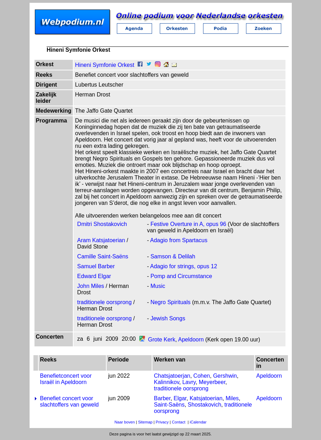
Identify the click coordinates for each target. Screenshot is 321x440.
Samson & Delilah (172, 256)
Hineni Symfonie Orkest (104, 65)
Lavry (189, 382)
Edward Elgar (94, 276)
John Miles (90, 286)
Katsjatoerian (206, 398)
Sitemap (145, 422)
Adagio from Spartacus (179, 240)
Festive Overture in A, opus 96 (188, 224)
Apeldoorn (191, 339)
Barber (162, 398)
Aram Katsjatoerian (101, 240)
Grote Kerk (161, 339)
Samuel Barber (96, 266)
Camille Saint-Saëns (102, 256)
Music (157, 286)
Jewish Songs (167, 318)
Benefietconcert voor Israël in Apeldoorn (66, 379)
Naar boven (124, 422)
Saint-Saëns (169, 405)
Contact (178, 422)
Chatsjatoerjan (172, 376)
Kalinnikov (166, 382)
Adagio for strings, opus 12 (183, 266)
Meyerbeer (212, 382)
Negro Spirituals (170, 302)
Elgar (180, 398)
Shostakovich (204, 405)
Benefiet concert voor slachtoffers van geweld (69, 401)
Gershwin (225, 376)
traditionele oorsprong (104, 302)
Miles (232, 398)
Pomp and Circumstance (181, 276)
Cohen (201, 376)
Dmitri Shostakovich (102, 224)
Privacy (162, 422)
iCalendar (198, 422)
